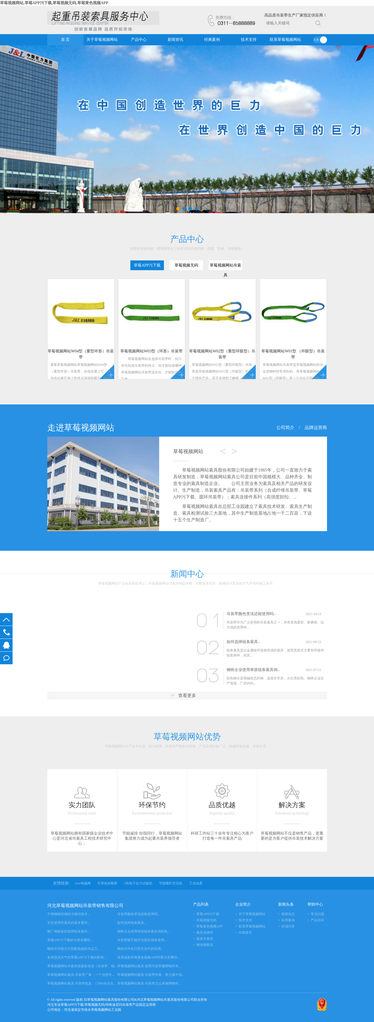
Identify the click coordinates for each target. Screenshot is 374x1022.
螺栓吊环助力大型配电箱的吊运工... (73, 949)
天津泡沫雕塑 (107, 883)
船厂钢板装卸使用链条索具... (68, 931)
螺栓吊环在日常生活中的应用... (140, 949)
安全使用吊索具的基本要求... (68, 923)
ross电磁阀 (82, 883)
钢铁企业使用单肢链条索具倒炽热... (143, 931)
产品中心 (139, 39)
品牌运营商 (316, 427)
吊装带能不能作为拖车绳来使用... (142, 940)
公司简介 (285, 427)
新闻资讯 (175, 39)
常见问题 (317, 914)
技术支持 (249, 39)
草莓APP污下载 (207, 914)
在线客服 (6, 645)
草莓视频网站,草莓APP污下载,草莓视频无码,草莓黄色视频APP (54, 3)
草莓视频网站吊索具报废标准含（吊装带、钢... (82, 966)
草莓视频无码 (206, 920)
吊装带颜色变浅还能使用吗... (252, 614)
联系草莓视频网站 (285, 39)
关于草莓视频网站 (102, 39)
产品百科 (317, 920)
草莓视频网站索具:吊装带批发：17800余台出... (81, 983)
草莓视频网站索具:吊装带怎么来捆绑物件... (149, 983)
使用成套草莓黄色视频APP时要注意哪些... (148, 957)
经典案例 (212, 39)
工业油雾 (196, 883)
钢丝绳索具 (204, 945)
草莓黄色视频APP (209, 926)
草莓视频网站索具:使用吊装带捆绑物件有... (149, 966)
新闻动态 (288, 914)
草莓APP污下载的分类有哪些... (70, 940)
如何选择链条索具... (244, 642)
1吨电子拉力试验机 (138, 883)
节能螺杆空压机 (170, 883)
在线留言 (6, 658)
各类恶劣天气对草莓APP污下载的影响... (76, 957)
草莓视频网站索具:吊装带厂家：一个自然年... (80, 975)
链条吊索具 (204, 939)
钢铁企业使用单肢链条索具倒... (254, 670)
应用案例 (288, 920)
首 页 (65, 39)
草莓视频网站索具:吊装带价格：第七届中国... (150, 975)
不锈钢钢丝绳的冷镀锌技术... (68, 914)
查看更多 (183, 696)
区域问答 (288, 926)
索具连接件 (204, 932)
